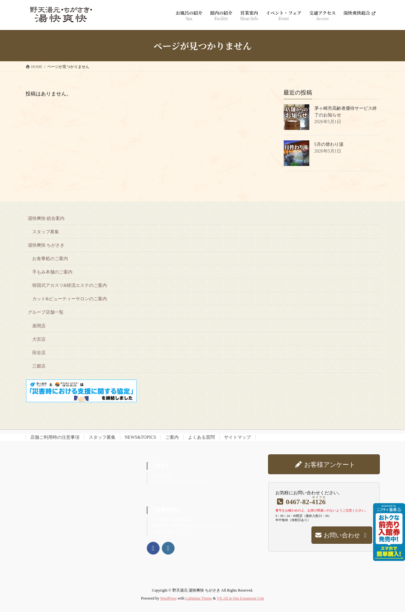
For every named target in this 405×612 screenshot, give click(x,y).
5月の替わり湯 (328, 144)
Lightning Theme (198, 598)
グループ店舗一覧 (46, 312)
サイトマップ (237, 437)
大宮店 (39, 339)
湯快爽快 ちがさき (46, 245)
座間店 (39, 326)
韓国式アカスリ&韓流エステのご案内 (69, 285)
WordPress (168, 598)
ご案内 (172, 437)
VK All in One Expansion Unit (240, 598)
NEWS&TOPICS (140, 437)
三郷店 (39, 366)
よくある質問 (201, 437)
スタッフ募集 (45, 231)
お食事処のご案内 (50, 258)
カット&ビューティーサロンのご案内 (69, 298)
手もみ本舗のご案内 (52, 272)
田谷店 (39, 352)
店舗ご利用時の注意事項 (54, 437)
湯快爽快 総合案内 (46, 218)
